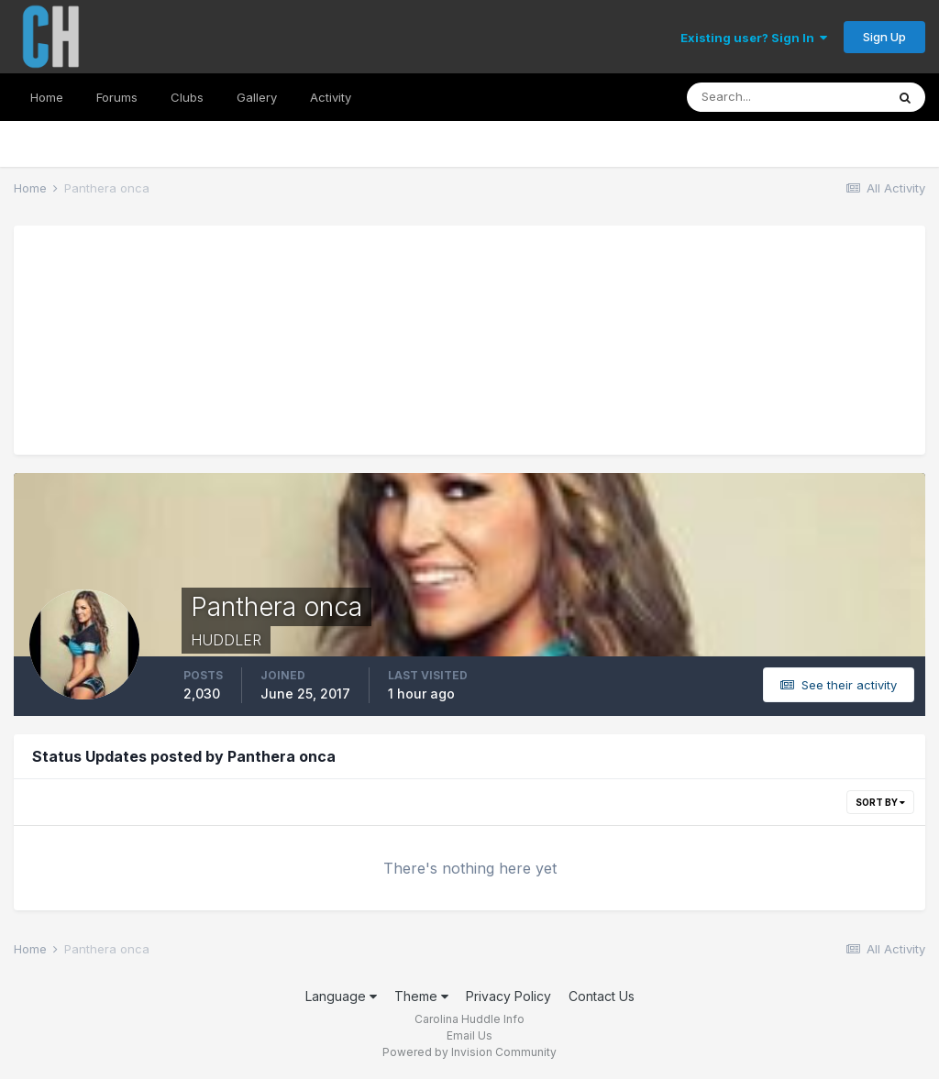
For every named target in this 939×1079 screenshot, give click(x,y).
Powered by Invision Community (469, 1052)
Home (46, 97)
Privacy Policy (508, 996)
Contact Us (602, 996)
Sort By (880, 802)
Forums (117, 97)
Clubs (187, 97)
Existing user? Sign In (753, 37)
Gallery (257, 97)
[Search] (786, 97)
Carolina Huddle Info (469, 1019)
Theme (421, 996)
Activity (330, 97)
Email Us (469, 1035)
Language (341, 996)
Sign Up (884, 36)
